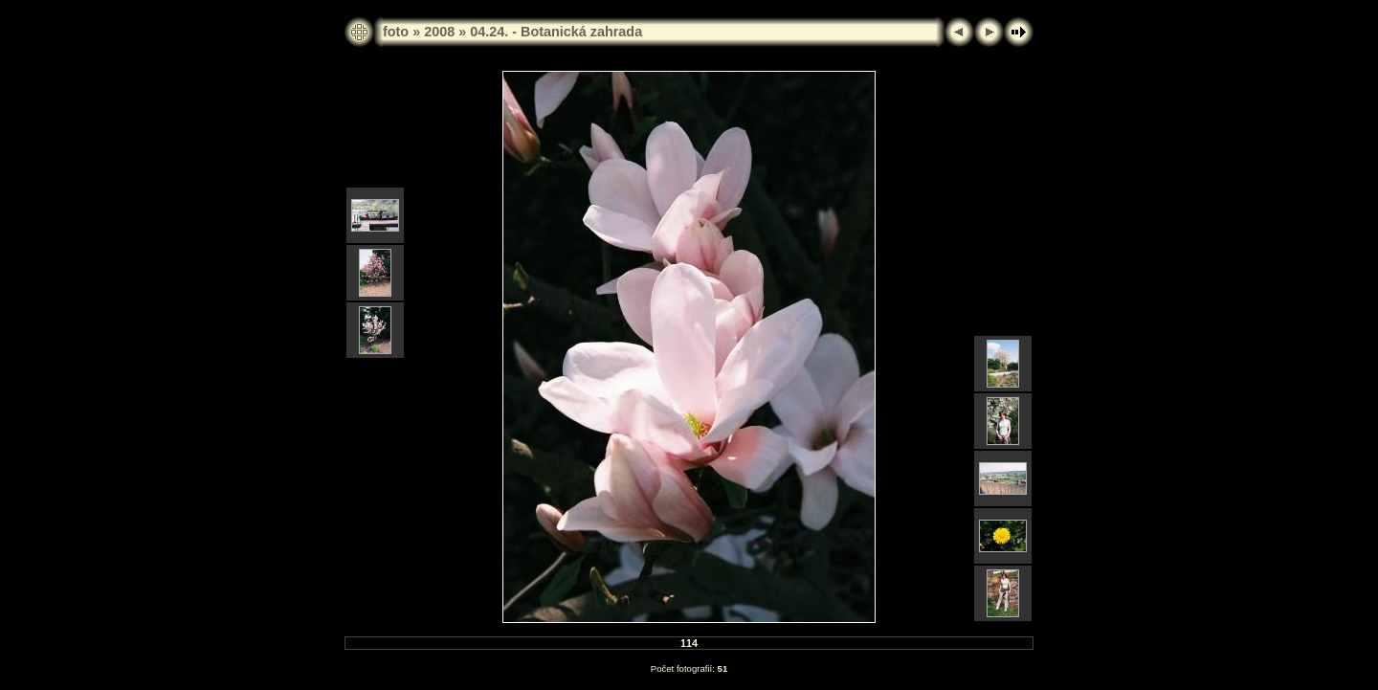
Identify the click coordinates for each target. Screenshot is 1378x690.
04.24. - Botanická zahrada (556, 31)
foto (396, 31)
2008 (439, 31)
